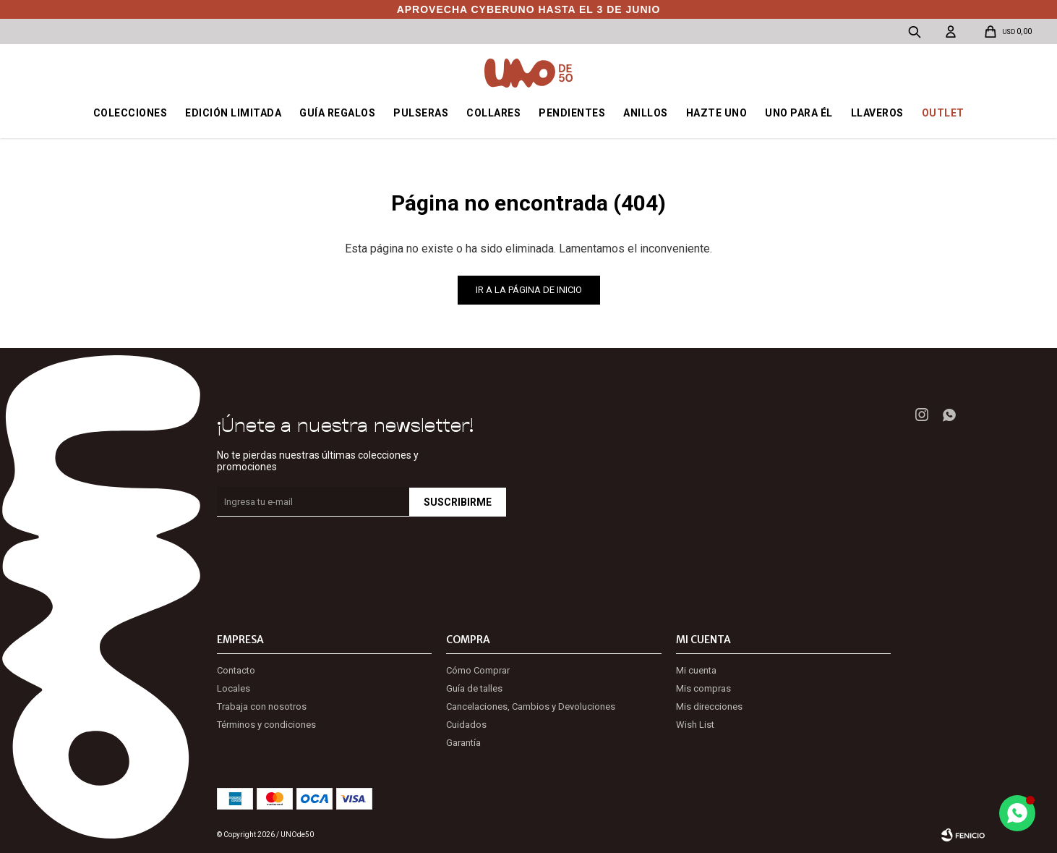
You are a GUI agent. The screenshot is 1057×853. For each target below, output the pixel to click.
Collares (493, 113)
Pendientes (572, 113)
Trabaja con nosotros (262, 706)
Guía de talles (474, 688)
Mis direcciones (709, 706)
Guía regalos (337, 113)
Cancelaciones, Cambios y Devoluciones (530, 706)
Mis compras (703, 688)
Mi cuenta (696, 670)
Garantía (463, 742)
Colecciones (130, 113)
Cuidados (466, 724)
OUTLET (943, 113)
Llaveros (877, 113)
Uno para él (799, 113)
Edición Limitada (233, 113)
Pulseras (420, 113)
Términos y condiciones (266, 724)
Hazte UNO (717, 113)
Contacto (236, 670)
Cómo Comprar (478, 670)
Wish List (695, 724)
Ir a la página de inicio (529, 289)
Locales (233, 688)
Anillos (645, 113)
